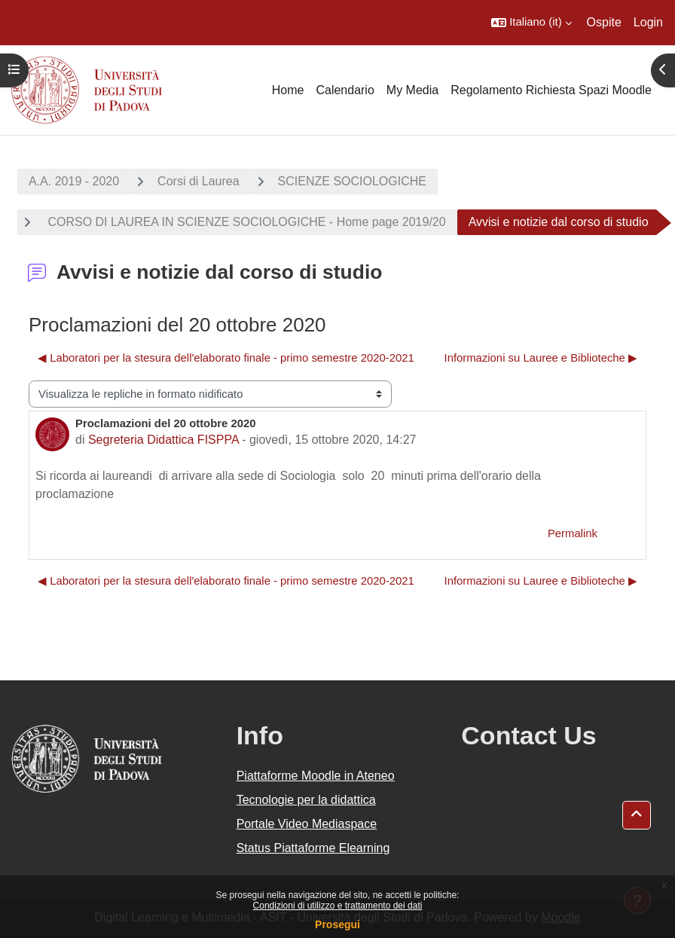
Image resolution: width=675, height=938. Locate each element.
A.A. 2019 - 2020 (74, 181)
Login (648, 22)
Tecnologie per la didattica (306, 799)
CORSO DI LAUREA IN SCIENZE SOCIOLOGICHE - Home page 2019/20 (245, 221)
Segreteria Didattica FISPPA (163, 439)
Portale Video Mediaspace (307, 823)
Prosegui (337, 924)
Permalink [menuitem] (572, 533)
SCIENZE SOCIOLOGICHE (352, 181)
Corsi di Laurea (198, 181)
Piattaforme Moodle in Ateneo (316, 775)
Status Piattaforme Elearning (313, 848)
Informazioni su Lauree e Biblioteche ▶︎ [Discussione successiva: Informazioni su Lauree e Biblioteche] (541, 358)
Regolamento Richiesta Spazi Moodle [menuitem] (551, 90)
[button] (531, 22)
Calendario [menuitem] (345, 90)
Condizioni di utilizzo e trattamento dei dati (338, 905)
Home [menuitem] (288, 90)
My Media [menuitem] (412, 90)
